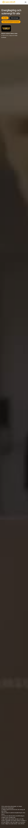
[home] (8, 2)
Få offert (5, 18)
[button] (25, 2)
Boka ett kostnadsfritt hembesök (11, 21)
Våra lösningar (14, 18)
